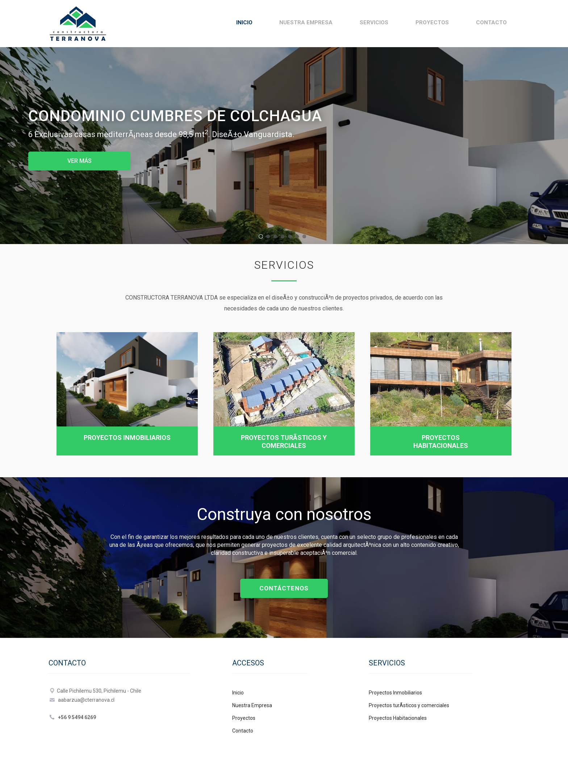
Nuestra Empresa (306, 22)
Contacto (491, 22)
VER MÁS (79, 160)
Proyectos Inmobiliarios (127, 437)
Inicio (244, 22)
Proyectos (432, 22)
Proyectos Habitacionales (440, 441)
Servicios (374, 22)
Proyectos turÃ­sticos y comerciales (284, 441)
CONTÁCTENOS (284, 588)
